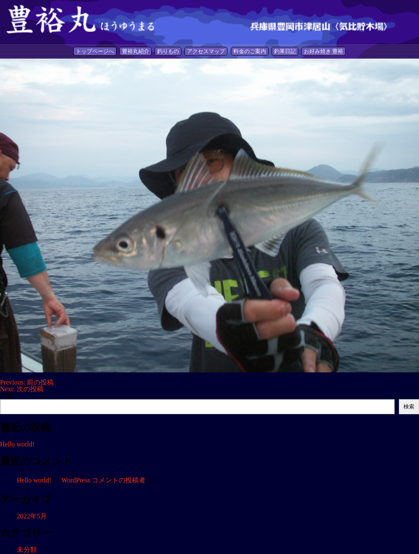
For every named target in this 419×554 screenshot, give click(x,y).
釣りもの (168, 51)
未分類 (27, 549)
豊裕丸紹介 (135, 51)
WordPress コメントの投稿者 (103, 480)
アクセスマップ (206, 51)
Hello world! (17, 444)
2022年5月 (32, 516)
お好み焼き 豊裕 (323, 51)
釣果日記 (285, 51)
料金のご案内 (249, 51)
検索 (6, 395)
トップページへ (95, 51)
